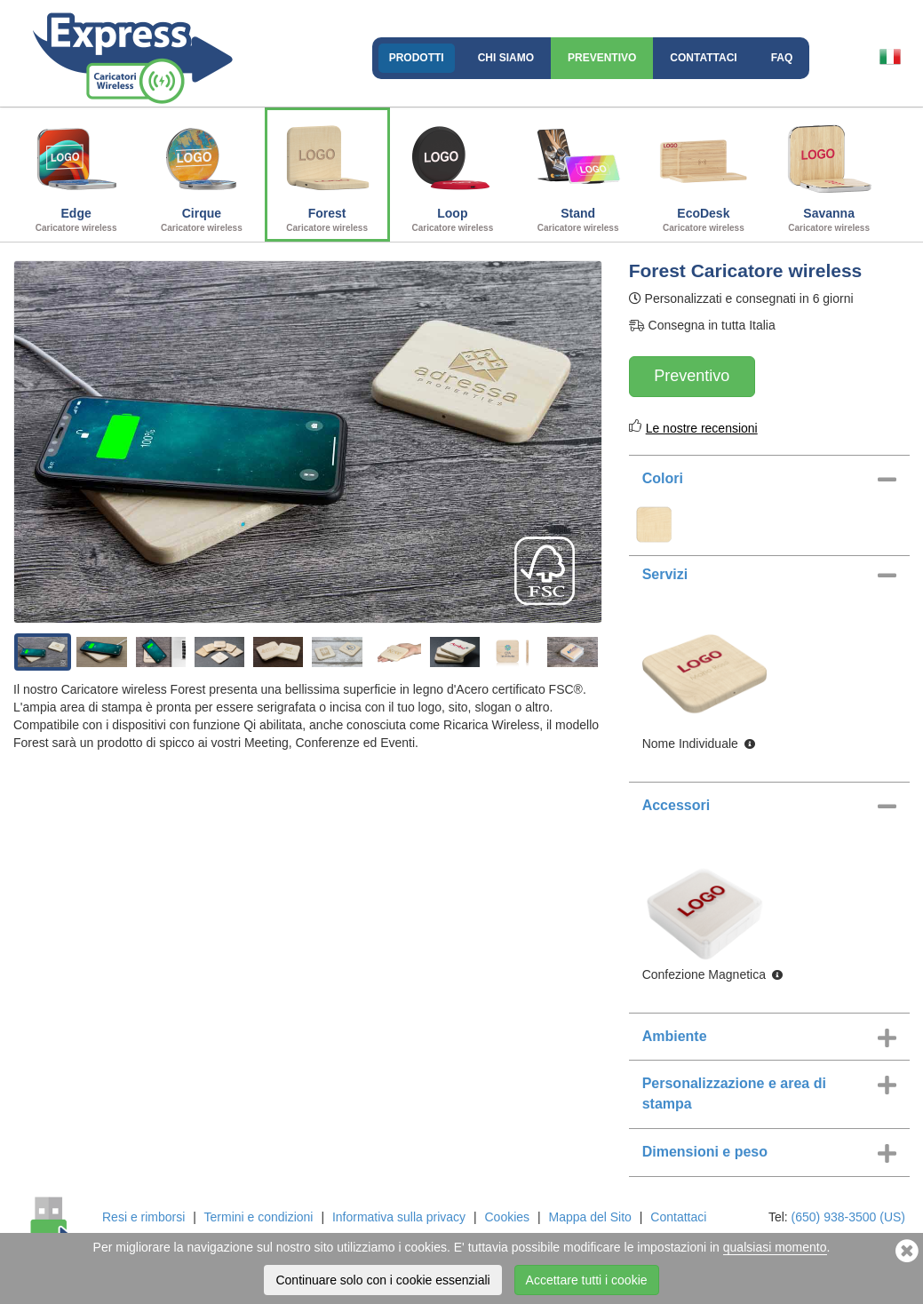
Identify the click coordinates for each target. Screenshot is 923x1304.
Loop (453, 172)
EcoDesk (703, 172)
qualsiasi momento (775, 1247)
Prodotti (416, 58)
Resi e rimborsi (143, 1217)
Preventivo (602, 58)
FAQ (782, 58)
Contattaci (703, 58)
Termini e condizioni (259, 1217)
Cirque (201, 172)
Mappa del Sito (590, 1217)
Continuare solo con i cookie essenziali (382, 1280)
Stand (578, 172)
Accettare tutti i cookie (587, 1280)
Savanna (829, 172)
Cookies (507, 1217)
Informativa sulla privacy (398, 1217)
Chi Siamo (506, 58)
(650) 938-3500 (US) (848, 1217)
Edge (76, 172)
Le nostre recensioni (702, 428)
